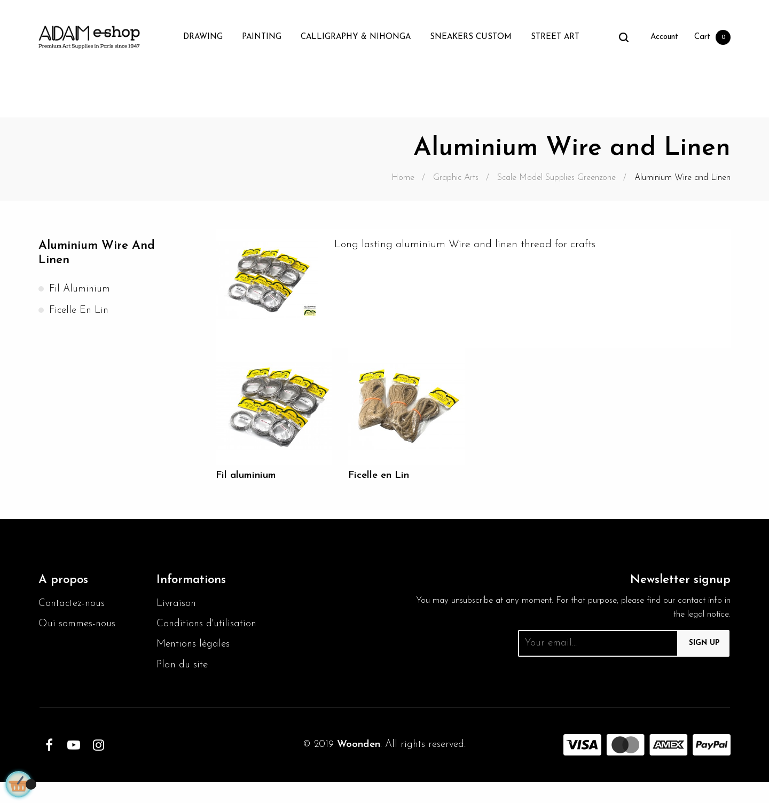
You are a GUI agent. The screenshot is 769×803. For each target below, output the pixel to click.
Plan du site (183, 685)
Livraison (177, 605)
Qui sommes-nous (79, 626)
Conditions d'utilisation (182, 634)
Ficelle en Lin (80, 313)
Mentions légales (195, 664)
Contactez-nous (73, 605)
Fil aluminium (81, 291)
